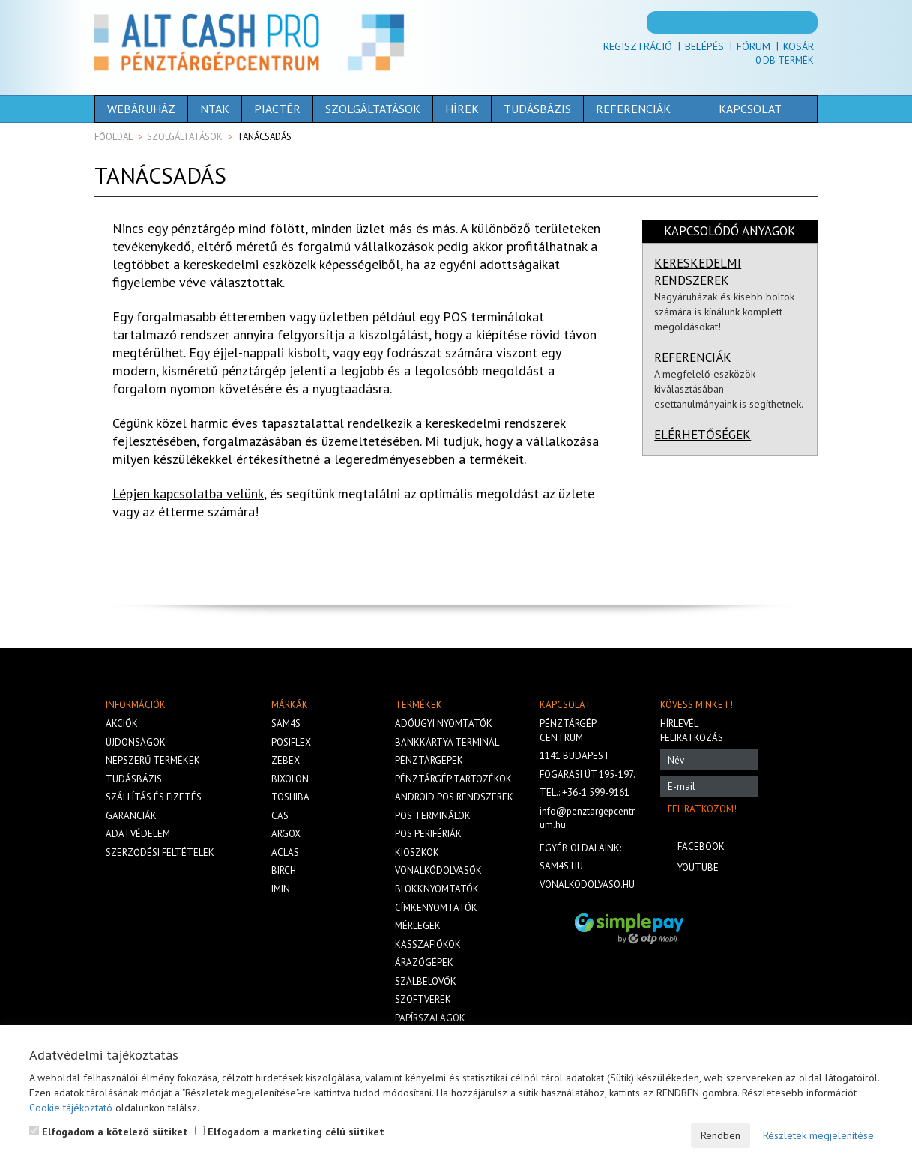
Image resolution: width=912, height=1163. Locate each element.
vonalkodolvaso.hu (587, 884)
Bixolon (290, 779)
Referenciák (633, 108)
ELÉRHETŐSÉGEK (702, 434)
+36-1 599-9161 (595, 792)
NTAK (214, 108)
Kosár (798, 46)
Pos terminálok (433, 815)
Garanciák (131, 815)
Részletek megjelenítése (818, 1135)
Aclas (285, 852)
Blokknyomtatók (437, 889)
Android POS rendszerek (454, 797)
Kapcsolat (726, 108)
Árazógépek (424, 962)
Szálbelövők (425, 981)
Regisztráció (637, 46)
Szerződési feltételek (160, 852)
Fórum (753, 46)
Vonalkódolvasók (438, 870)
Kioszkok (417, 852)
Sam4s (286, 723)
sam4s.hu (561, 866)
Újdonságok (136, 742)
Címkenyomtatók (436, 907)
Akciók (122, 723)
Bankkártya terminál (447, 742)
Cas (280, 815)
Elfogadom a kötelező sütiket (108, 1131)
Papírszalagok (430, 1018)
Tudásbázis (537, 108)
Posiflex (291, 742)
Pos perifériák (428, 833)
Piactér (277, 108)
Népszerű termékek (153, 760)
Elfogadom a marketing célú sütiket (289, 1131)
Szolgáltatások (372, 108)
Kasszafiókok (428, 944)
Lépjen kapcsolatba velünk (188, 493)
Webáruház (141, 108)
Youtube (698, 867)
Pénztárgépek (429, 760)
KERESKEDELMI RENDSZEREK (697, 272)
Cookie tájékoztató (70, 1107)
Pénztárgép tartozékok (453, 779)
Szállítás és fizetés (154, 797)
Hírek (462, 108)
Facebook (701, 846)
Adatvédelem (138, 833)
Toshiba (290, 797)
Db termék (784, 60)
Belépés (704, 46)
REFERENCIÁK (692, 357)
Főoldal (113, 136)
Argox (286, 833)
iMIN (280, 889)
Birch (283, 870)
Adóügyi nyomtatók (443, 723)
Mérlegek (418, 925)
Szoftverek (423, 999)
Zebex (285, 760)
